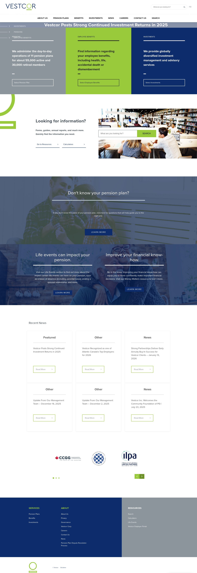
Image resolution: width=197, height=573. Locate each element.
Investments (96, 18)
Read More (40, 364)
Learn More (98, 227)
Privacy (64, 513)
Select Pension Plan (22, 77)
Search (156, 18)
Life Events (132, 517)
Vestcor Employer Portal (137, 521)
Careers (123, 18)
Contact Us (140, 18)
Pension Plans (61, 18)
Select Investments (153, 77)
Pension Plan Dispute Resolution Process (73, 539)
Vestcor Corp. (66, 521)
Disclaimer (63, 562)
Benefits (78, 18)
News (111, 18)
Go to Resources (44, 139)
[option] (68, 453)
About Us (42, 18)
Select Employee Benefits (90, 77)
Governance (66, 517)
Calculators (68, 139)
